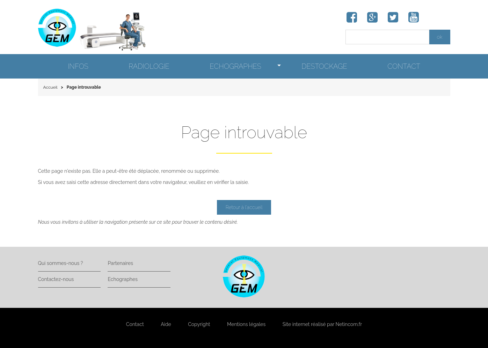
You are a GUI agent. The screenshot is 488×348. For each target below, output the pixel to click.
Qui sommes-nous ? (60, 263)
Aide (166, 324)
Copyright (199, 324)
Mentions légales (246, 324)
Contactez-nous (56, 279)
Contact (135, 324)
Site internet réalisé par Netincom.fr (322, 324)
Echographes (122, 279)
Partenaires (120, 263)
